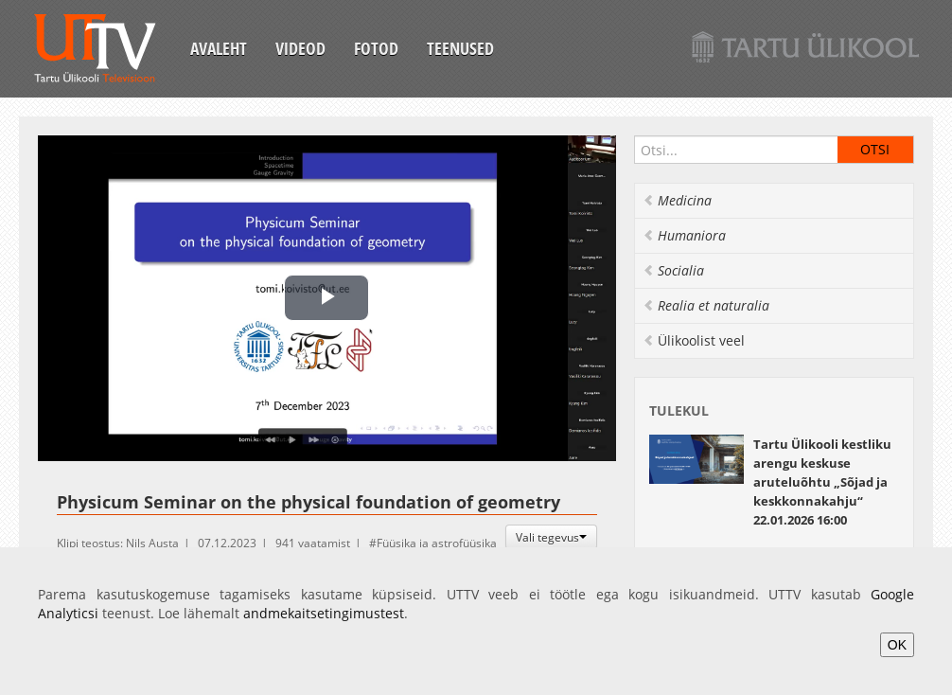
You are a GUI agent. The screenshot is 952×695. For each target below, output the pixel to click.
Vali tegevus (551, 536)
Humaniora (684, 235)
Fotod (376, 48)
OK (897, 644)
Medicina (677, 200)
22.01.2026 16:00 (822, 482)
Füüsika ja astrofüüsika (437, 543)
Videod (300, 48)
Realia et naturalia (706, 305)
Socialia (673, 270)
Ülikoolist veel (694, 340)
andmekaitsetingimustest (323, 613)
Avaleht (218, 48)
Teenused (460, 48)
